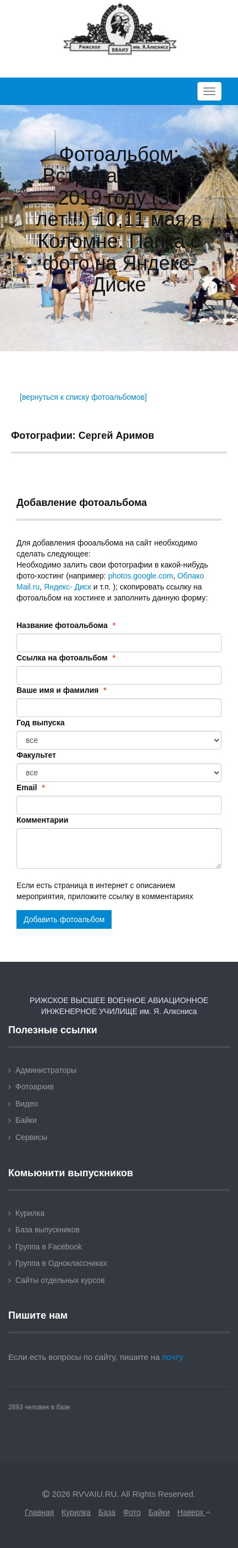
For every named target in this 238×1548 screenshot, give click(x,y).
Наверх (194, 1512)
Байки (26, 1120)
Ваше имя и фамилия (61, 690)
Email (30, 787)
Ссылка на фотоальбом (65, 657)
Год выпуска (40, 722)
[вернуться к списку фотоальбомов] (83, 397)
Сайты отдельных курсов (60, 1280)
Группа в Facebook (48, 1246)
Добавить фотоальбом (64, 919)
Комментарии (42, 820)
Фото (132, 1512)
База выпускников (47, 1229)
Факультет (36, 755)
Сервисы (31, 1137)
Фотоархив (34, 1086)
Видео (26, 1103)
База (106, 1512)
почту (173, 1357)
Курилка (30, 1213)
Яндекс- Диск (67, 586)
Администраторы (45, 1070)
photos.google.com (140, 575)
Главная (39, 1512)
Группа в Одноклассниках (61, 1263)
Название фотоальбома (65, 625)
